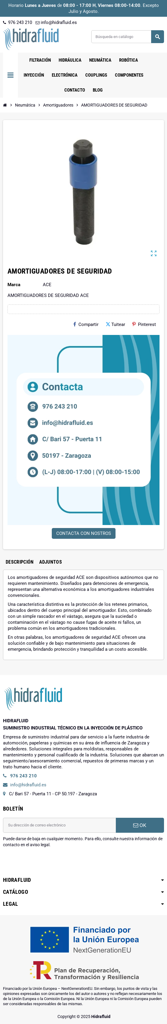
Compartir (85, 324)
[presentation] (48, 863)
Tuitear (115, 324)
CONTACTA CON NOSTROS (83, 533)
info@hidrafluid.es (56, 22)
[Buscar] (127, 36)
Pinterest (144, 324)
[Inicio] (5, 105)
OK (139, 825)
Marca (13, 284)
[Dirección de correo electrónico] (59, 825)
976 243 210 (17, 22)
